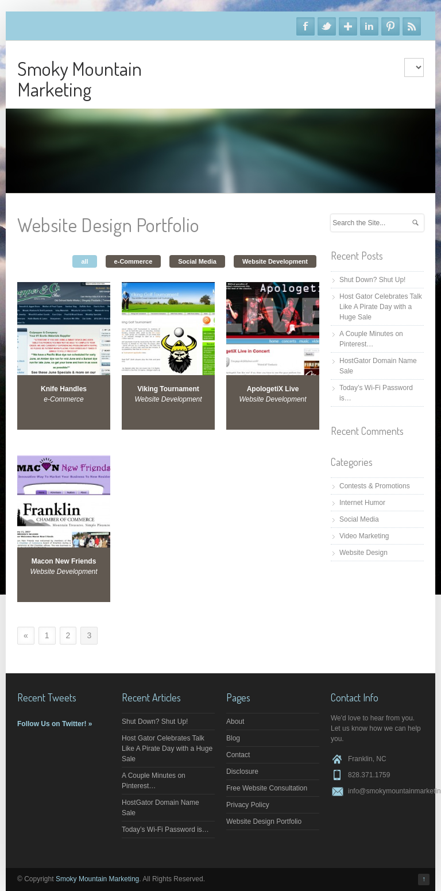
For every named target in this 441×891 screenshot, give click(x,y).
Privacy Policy (247, 805)
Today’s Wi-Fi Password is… (165, 830)
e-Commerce (133, 261)
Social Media (197, 261)
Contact (238, 755)
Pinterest (390, 26)
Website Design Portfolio (263, 821)
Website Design (363, 553)
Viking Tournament (168, 389)
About (235, 722)
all (84, 261)
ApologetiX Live (273, 389)
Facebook (305, 26)
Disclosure (242, 771)
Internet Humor (362, 503)
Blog (233, 738)
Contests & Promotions (374, 486)
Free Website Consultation (266, 788)
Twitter (327, 26)
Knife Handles (64, 389)
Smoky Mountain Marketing (79, 78)
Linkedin (369, 26)
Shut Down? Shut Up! (372, 280)
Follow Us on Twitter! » (54, 724)
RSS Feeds (412, 26)
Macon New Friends (64, 561)
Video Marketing (364, 536)
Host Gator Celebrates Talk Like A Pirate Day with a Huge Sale (380, 306)
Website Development (275, 261)
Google (348, 26)
